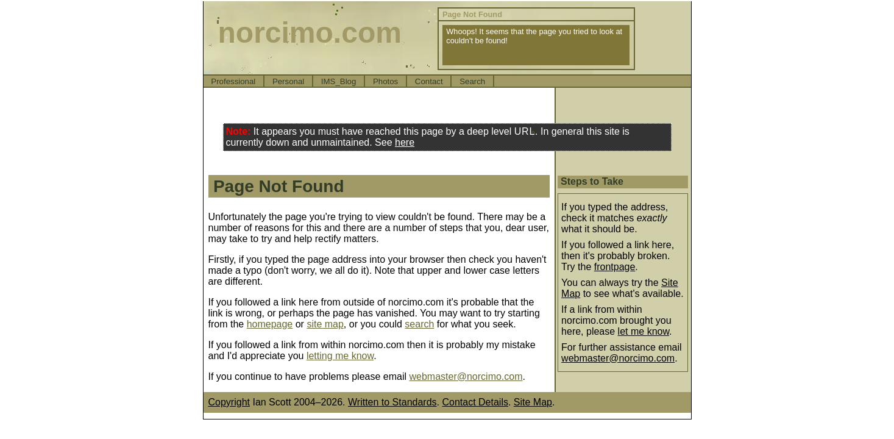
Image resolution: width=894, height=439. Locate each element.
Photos (385, 81)
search (419, 324)
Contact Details (475, 402)
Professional (233, 81)
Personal (288, 81)
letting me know (340, 356)
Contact (429, 81)
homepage (270, 324)
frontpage (615, 267)
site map (325, 324)
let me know (643, 331)
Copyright (229, 402)
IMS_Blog (339, 81)
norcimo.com (310, 32)
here (404, 142)
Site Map (533, 402)
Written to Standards (392, 402)
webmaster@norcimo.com (465, 376)
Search (472, 81)
